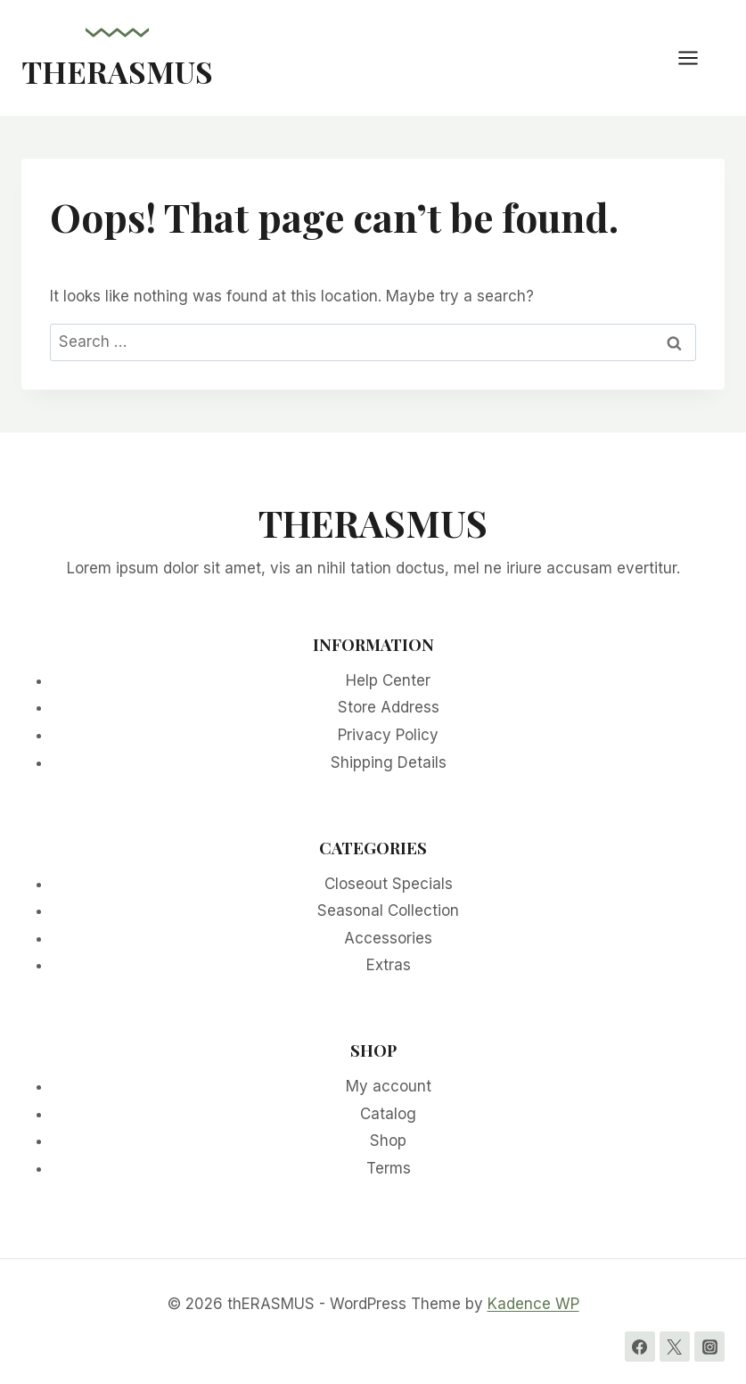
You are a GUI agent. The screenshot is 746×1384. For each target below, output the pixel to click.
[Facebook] (640, 1346)
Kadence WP (533, 1304)
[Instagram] (709, 1346)
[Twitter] (675, 1346)
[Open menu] (697, 57)
